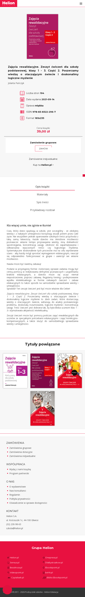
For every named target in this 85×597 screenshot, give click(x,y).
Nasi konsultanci (17, 490)
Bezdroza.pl (16, 567)
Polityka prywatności (19, 498)
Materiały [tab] (42, 194)
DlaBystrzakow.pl (54, 562)
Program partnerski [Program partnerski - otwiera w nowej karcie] (19, 473)
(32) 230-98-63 (13, 524)
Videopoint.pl (17, 572)
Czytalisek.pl (17, 577)
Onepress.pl (51, 557)
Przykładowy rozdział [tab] (42, 210)
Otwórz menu (80, 3)
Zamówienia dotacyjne (20, 451)
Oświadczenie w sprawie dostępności (28, 502)
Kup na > (43, 165)
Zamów (43, 148)
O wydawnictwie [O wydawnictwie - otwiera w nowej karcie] (17, 486)
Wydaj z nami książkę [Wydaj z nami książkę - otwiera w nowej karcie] (20, 469)
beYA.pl (49, 572)
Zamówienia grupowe (20, 447)
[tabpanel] (42, 274)
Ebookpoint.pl (52, 567)
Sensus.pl (14, 562)
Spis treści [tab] (42, 202)
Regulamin (14, 494)
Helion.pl (14, 557)
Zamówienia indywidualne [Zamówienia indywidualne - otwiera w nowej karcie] (22, 456)
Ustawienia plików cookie (7, 589)
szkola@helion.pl (14, 528)
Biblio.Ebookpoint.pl (57, 577)
